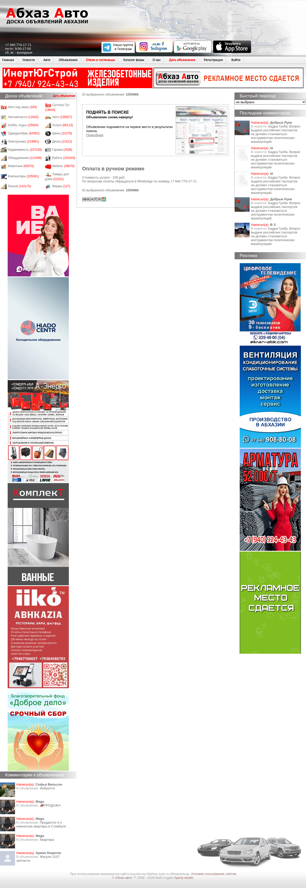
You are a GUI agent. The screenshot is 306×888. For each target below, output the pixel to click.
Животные (21, 166)
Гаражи (62, 149)
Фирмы (61, 186)
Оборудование (25, 158)
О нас (156, 60)
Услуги (62, 125)
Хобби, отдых (23, 125)
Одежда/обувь (24, 133)
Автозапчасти (23, 117)
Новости (28, 60)
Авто (46, 60)
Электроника (23, 141)
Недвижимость (25, 149)
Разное (19, 186)
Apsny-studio (183, 878)
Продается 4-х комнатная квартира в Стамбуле (41, 824)
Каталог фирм (133, 60)
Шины (62, 133)
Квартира (47, 840)
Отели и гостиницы (100, 60)
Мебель (63, 166)
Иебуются (47, 788)
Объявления (68, 60)
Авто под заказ (22, 107)
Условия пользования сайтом (213, 874)
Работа (63, 158)
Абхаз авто (124, 878)
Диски (62, 141)
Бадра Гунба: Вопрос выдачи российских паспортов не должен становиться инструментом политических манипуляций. (275, 134)
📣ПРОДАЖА (50, 805)
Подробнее (94, 135)
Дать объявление (182, 60)
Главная (8, 60)
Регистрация (213, 60)
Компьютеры (23, 176)
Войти (235, 60)
